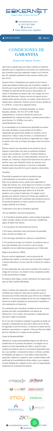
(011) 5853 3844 (26, 24)
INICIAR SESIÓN (11, 38)
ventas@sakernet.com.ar (26, 22)
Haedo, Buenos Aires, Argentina (26, 30)
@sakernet (26, 27)
